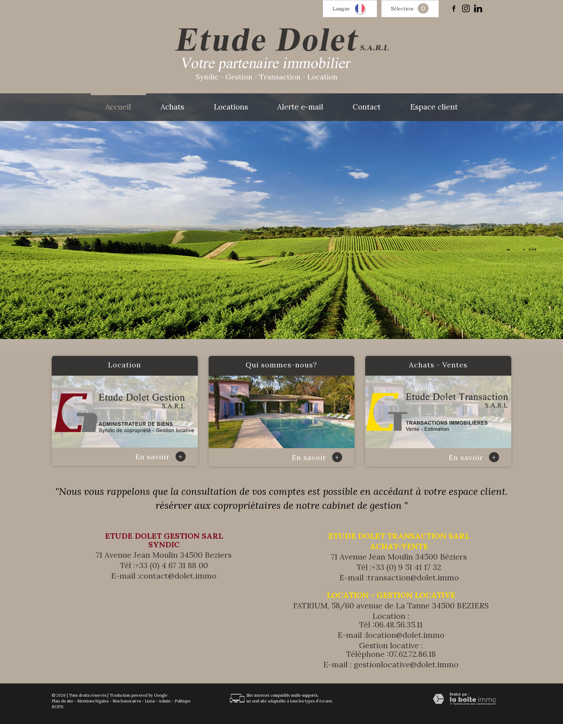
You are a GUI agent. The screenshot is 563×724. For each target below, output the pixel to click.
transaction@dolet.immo (413, 577)
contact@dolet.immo (178, 576)
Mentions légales (92, 701)
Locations (231, 107)
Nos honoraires (126, 701)
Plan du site (62, 701)
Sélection (402, 8)
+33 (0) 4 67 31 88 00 (171, 565)
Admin (165, 701)
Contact (367, 107)
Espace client (434, 107)
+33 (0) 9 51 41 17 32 (406, 567)
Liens (150, 701)
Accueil (118, 107)
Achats (172, 107)
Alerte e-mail (300, 107)
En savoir (160, 456)
